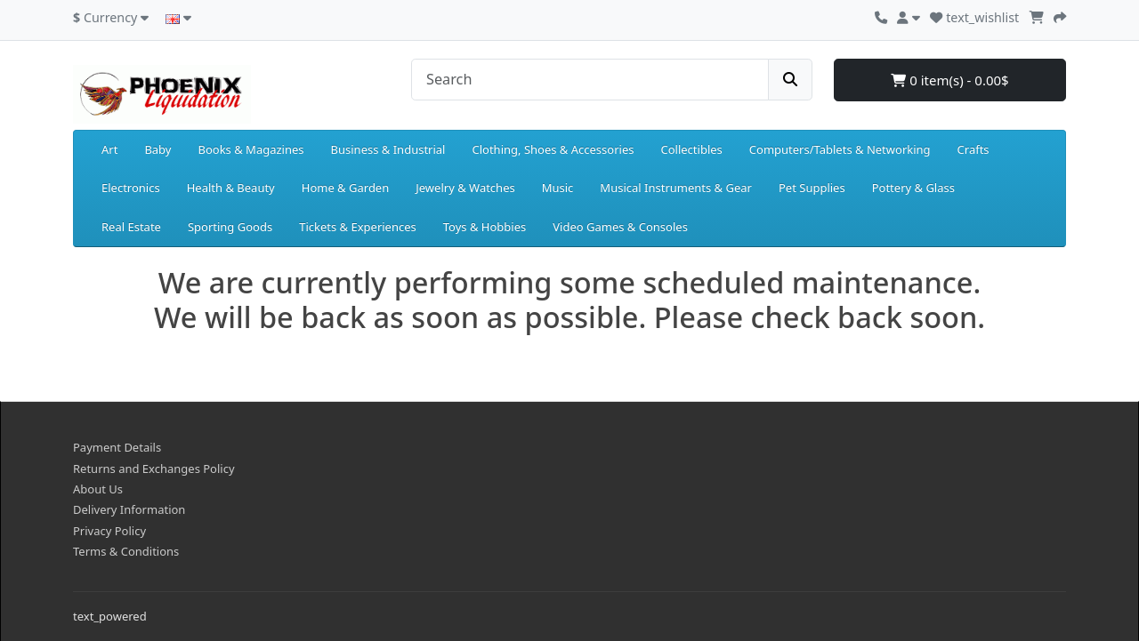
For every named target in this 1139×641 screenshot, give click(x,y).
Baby (157, 149)
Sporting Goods (230, 227)
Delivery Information (129, 509)
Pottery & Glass (913, 188)
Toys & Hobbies (484, 227)
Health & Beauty (231, 188)
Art (109, 149)
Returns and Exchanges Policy (154, 469)
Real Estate (131, 227)
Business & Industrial (388, 149)
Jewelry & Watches (465, 188)
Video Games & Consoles (620, 227)
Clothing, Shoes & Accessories (553, 149)
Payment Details (117, 447)
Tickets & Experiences (357, 227)
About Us (98, 489)
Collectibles (691, 149)
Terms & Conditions (126, 551)
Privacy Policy (109, 531)
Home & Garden (346, 188)
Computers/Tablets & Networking (840, 149)
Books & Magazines (250, 149)
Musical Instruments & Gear (676, 188)
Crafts (973, 149)
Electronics (130, 188)
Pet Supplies (812, 188)
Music (558, 188)
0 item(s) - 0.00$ (949, 80)
